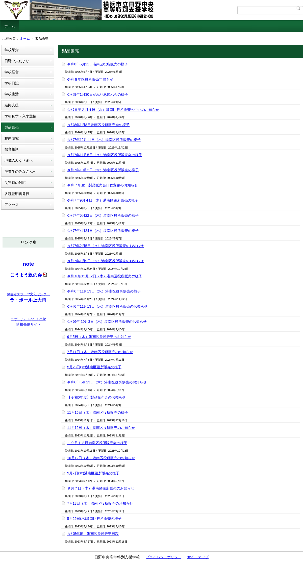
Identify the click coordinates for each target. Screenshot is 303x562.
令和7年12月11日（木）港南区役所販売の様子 (104, 140)
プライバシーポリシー (163, 557)
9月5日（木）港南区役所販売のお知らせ (99, 337)
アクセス (12, 205)
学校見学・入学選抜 (20, 116)
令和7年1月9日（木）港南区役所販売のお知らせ (105, 261)
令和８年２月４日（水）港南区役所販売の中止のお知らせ (113, 110)
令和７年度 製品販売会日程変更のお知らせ (102, 185)
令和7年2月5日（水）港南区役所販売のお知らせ (105, 246)
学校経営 (12, 72)
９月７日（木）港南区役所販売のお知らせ (100, 488)
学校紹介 (12, 50)
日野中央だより (17, 61)
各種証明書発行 (17, 194)
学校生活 (12, 94)
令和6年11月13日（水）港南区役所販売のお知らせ (107, 306)
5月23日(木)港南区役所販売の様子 (94, 367)
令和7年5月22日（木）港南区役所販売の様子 (103, 215)
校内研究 (12, 138)
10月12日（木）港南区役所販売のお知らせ (101, 458)
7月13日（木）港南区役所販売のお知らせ (100, 503)
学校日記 (12, 83)
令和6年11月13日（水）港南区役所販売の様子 (104, 291)
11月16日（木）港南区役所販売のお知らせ (101, 428)
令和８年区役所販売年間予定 (90, 79)
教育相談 (12, 149)
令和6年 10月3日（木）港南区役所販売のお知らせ (107, 322)
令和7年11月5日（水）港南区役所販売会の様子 (104, 155)
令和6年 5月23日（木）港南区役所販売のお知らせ (107, 382)
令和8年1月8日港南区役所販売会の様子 (98, 125)
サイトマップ (198, 557)
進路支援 (12, 105)
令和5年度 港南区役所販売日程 (93, 534)
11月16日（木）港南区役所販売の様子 (97, 412)
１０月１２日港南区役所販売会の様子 (97, 443)
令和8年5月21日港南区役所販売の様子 (97, 64)
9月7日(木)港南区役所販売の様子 (93, 473)
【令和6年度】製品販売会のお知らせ (98, 397)
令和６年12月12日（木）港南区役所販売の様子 (104, 276)
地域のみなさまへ (19, 160)
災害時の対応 (15, 183)
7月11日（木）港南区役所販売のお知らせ (100, 352)
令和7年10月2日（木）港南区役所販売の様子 (103, 170)
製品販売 (12, 127)
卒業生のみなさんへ (20, 171)
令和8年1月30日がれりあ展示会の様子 (97, 94)
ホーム (9, 26)
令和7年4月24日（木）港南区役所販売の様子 (103, 231)
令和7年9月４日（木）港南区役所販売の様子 (102, 200)
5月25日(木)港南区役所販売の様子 (94, 519)
